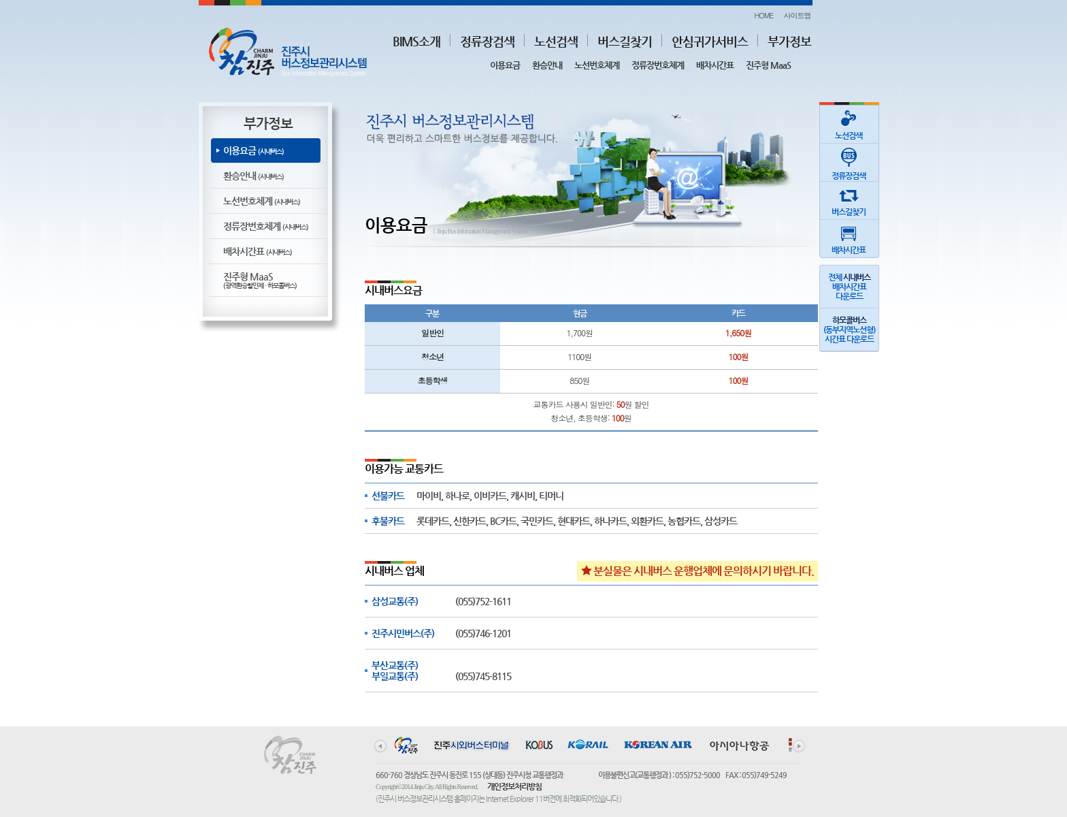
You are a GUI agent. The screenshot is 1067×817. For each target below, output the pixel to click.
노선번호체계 (596, 65)
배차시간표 (715, 65)
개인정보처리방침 (514, 786)
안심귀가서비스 (710, 41)
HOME (763, 15)
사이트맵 (797, 15)
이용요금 (505, 65)
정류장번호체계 (657, 65)
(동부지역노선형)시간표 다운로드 (849, 329)
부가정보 (789, 41)
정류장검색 (487, 41)
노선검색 (556, 41)
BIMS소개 (416, 41)
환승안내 (547, 65)
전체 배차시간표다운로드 (849, 286)
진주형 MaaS (768, 65)
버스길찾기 (624, 41)
